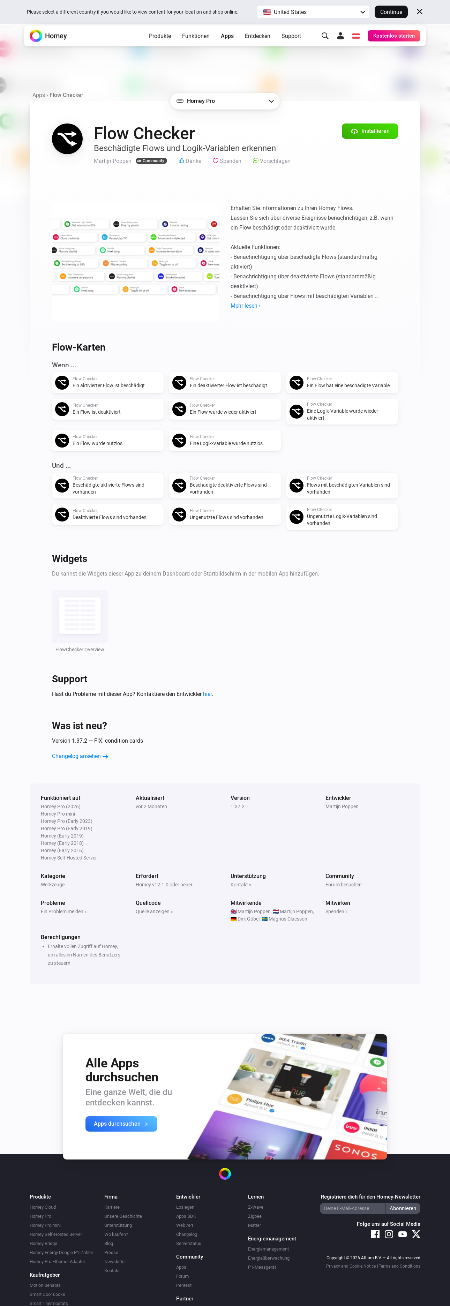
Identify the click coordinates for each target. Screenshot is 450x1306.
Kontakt (112, 1270)
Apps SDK (186, 1216)
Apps (227, 45)
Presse (111, 1252)
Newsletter (115, 1261)
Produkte (160, 45)
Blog (108, 1243)
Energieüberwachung (269, 1258)
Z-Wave (255, 1207)
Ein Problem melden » (64, 911)
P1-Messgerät (262, 1267)
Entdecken (257, 45)
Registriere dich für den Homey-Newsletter (370, 1197)
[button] (313, 12)
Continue (391, 12)
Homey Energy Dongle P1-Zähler (61, 1252)
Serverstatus (188, 1243)
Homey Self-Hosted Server (56, 1234)
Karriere (112, 1207)
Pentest (184, 1285)
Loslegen (185, 1207)
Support (291, 45)
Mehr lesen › (246, 305)
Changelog (186, 1234)
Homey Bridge (43, 1243)
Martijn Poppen (342, 806)
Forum (182, 1276)
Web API (184, 1225)
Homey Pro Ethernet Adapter (57, 1261)
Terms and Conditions (399, 1266)
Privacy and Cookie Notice (351, 1266)
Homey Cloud (43, 1207)
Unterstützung (118, 1225)
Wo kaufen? (116, 1234)
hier (207, 694)
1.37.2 (238, 806)
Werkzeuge (53, 884)
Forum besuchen (343, 884)
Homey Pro (40, 1216)
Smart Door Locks (47, 1294)
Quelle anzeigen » (154, 911)
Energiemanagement (268, 1249)
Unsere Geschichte (123, 1216)
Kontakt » (241, 884)
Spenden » (336, 911)
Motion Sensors (45, 1285)
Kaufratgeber (45, 1275)
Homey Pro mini (45, 1225)
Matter (254, 1225)
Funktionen (196, 45)
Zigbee (255, 1216)
